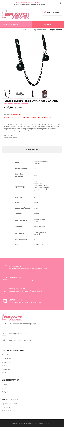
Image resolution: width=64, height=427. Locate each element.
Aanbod (26, 30)
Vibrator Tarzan (7, 369)
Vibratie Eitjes (6, 358)
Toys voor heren (39, 30)
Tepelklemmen (56, 30)
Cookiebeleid (6, 411)
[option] (32, 60)
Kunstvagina (6, 362)
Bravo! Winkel (27, 423)
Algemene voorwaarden (10, 404)
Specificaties (32, 149)
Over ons (5, 388)
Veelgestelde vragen (9, 392)
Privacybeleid (6, 407)
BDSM (4, 373)
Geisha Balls (6, 355)
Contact (4, 385)
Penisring (5, 366)
